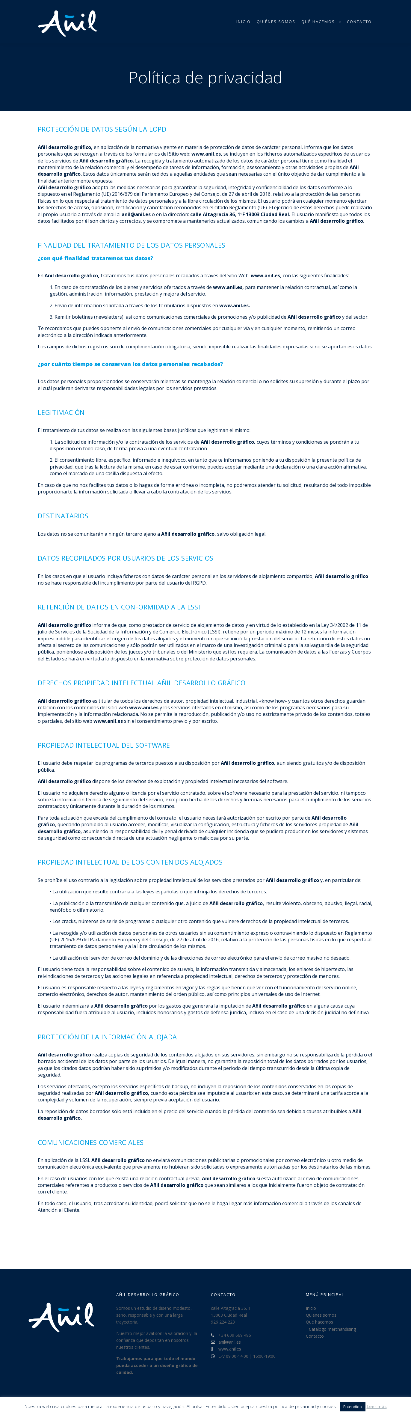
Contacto (315, 1336)
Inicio (311, 1308)
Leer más (377, 1406)
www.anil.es (226, 1348)
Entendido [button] (352, 1406)
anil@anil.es (226, 1342)
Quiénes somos (321, 1315)
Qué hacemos (319, 1322)
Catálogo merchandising (332, 1329)
